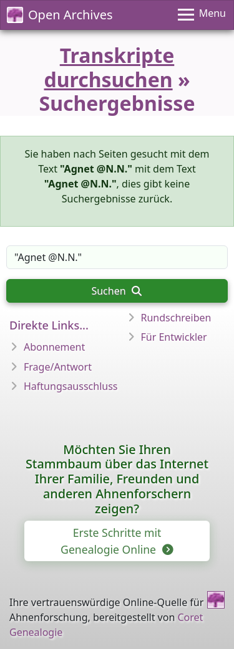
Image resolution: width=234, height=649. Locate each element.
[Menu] (201, 15)
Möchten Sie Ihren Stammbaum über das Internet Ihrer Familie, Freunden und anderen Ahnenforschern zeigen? (117, 479)
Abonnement (54, 347)
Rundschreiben (176, 317)
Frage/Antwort (58, 367)
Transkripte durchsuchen (109, 67)
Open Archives (60, 14)
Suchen (115, 291)
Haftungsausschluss (71, 386)
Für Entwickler (174, 337)
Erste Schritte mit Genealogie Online (116, 540)
